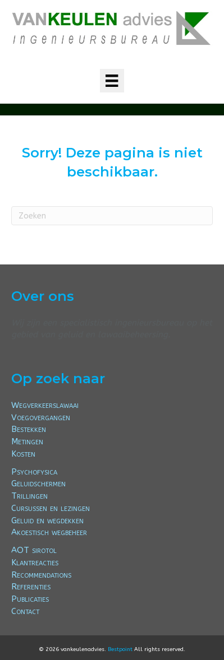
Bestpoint (120, 649)
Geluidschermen (38, 483)
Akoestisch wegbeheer (49, 532)
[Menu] (112, 80)
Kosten (23, 454)
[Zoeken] (112, 215)
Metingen (27, 441)
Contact (25, 611)
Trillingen (29, 496)
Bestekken (28, 429)
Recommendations (41, 575)
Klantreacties (34, 562)
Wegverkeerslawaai (45, 405)
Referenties (31, 587)
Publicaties (30, 599)
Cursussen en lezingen (50, 508)
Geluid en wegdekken (47, 520)
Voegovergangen (40, 417)
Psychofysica (34, 472)
